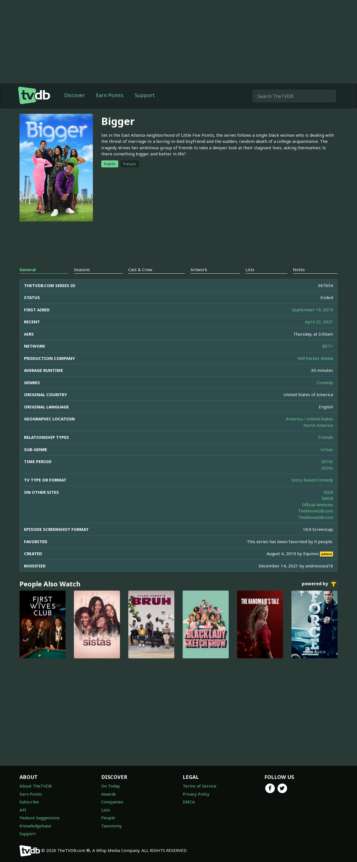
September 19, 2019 (312, 309)
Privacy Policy (196, 794)
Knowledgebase (35, 826)
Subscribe (29, 802)
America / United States (309, 419)
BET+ (327, 346)
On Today (110, 786)
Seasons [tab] (82, 269)
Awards (108, 794)
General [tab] (28, 269)
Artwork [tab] (198, 269)
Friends (325, 437)
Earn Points (110, 95)
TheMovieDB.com (315, 511)
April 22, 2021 (319, 321)
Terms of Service (199, 786)
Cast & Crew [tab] (140, 269)
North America (318, 425)
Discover (74, 95)
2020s (327, 468)
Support (145, 95)
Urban (326, 449)
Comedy (325, 382)
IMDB (327, 498)
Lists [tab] (249, 269)
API (23, 810)
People (108, 817)
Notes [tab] (299, 269)
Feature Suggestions (40, 817)
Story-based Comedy (312, 480)
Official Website (317, 504)
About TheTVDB (36, 786)
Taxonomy (111, 826)
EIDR (328, 492)
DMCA (189, 802)
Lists (105, 810)
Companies (112, 802)
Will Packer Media (315, 358)
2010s (327, 461)
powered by (319, 584)
